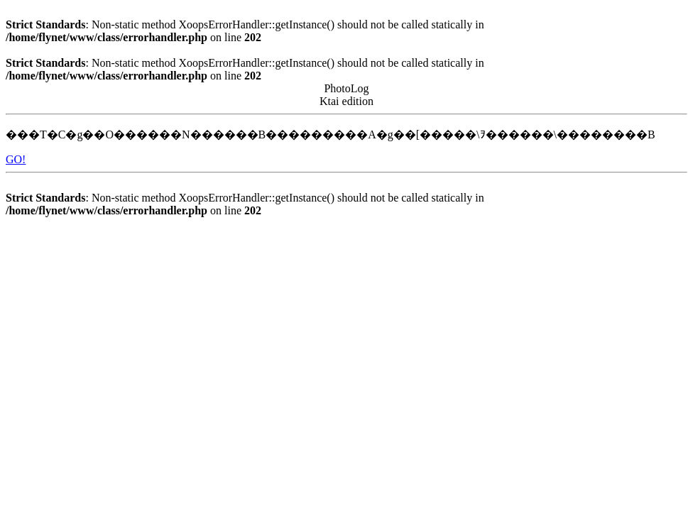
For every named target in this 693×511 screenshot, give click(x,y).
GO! (16, 159)
